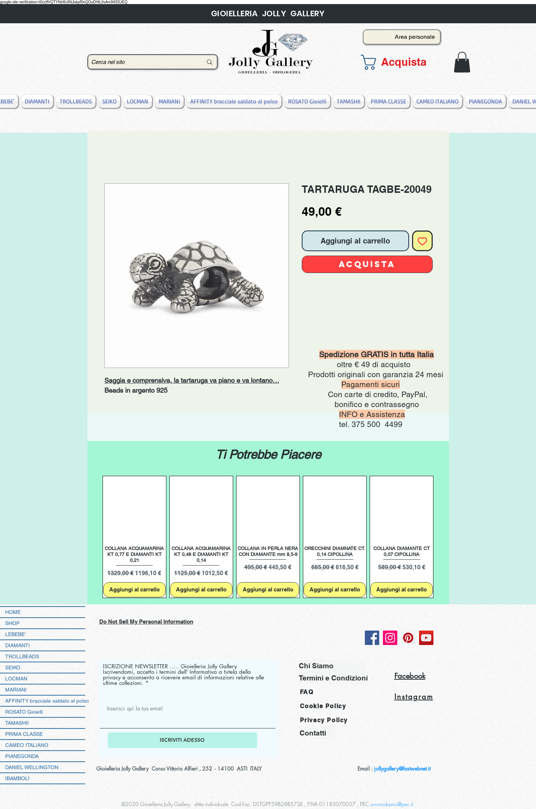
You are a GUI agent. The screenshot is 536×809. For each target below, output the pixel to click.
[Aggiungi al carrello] (134, 589)
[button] (399, 62)
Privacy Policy (324, 720)
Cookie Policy (323, 706)
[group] (268, 536)
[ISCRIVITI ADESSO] (182, 740)
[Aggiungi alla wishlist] (422, 241)
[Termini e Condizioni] (333, 678)
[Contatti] (317, 733)
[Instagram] (390, 638)
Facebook (409, 676)
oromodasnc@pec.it (391, 804)
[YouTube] (426, 638)
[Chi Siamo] (332, 666)
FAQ (307, 692)
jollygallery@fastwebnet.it (402, 768)
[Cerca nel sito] (141, 62)
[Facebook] (372, 638)
